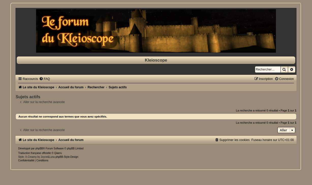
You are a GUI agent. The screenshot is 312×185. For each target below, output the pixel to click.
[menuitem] (44, 79)
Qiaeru (58, 153)
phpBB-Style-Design (66, 156)
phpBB (39, 148)
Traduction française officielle (34, 153)
